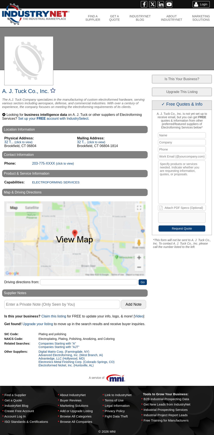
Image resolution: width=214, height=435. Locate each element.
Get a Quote (13, 400)
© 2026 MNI (107, 431)
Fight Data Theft (116, 416)
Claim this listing (53, 316)
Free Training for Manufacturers (166, 420)
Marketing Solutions (74, 405)
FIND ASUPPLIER (92, 18)
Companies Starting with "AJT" (59, 347)
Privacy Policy (115, 411)
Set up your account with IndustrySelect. (53, 118)
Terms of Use (114, 400)
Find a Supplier (15, 395)
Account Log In (15, 416)
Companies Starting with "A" (57, 343)
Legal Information (117, 405)
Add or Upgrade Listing (76, 411)
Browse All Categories (76, 416)
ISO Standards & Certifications (26, 421)
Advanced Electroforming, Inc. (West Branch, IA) (71, 355)
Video (139, 316)
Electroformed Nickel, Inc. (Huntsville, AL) (66, 365)
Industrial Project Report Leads (166, 415)
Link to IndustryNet (118, 395)
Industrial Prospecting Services (166, 409)
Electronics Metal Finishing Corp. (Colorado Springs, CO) (76, 362)
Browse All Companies (76, 421)
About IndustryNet (73, 395)
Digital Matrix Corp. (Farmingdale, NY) (64, 351)
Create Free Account (19, 411)
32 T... (18, 142)
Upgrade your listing (37, 324)
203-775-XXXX (53, 163)
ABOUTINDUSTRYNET (171, 18)
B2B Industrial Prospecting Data (166, 399)
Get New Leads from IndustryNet (167, 404)
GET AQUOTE (114, 18)
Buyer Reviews (71, 400)
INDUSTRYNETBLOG (140, 18)
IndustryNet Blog (16, 405)
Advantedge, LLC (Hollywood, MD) (62, 358)
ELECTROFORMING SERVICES (55, 182)
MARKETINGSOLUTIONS (201, 18)
